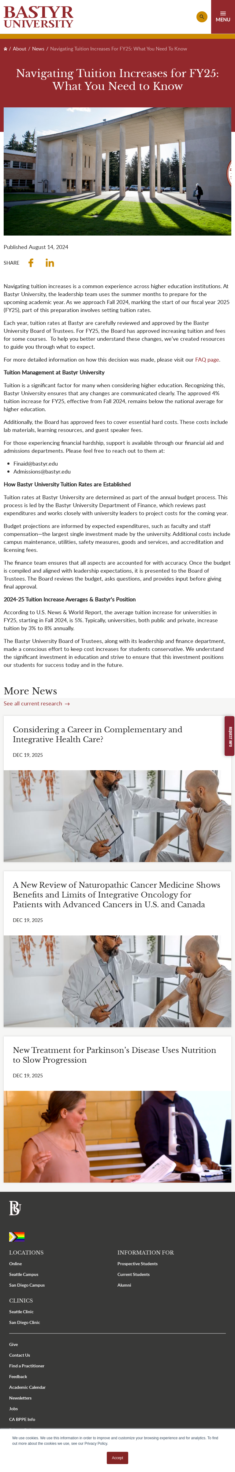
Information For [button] (146, 1253)
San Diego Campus (27, 1285)
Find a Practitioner (26, 1366)
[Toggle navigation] (223, 17)
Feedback (18, 1376)
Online (15, 1263)
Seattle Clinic (21, 1311)
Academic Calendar (27, 1387)
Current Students (134, 1274)
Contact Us (19, 1355)
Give (13, 1344)
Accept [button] (117, 1458)
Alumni (124, 1285)
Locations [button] (26, 1253)
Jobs (13, 1408)
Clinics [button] (21, 1301)
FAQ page (207, 359)
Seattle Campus (23, 1274)
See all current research (34, 703)
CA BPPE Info (22, 1419)
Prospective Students (138, 1263)
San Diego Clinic (24, 1322)
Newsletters (20, 1398)
